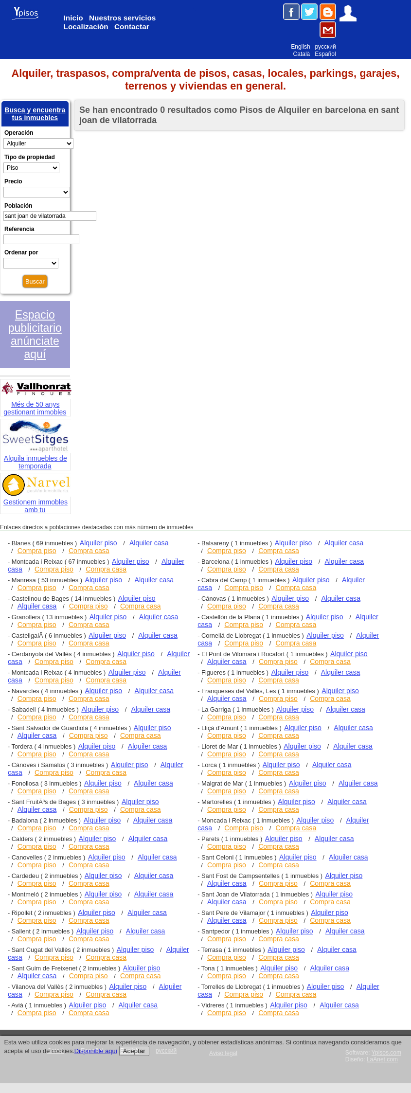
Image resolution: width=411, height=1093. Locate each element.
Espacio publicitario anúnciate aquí (35, 334)
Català (301, 54)
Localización (86, 26)
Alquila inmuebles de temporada (36, 458)
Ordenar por (21, 252)
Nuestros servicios (122, 18)
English (300, 46)
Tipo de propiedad (29, 157)
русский (325, 46)
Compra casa (89, 551)
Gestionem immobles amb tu (36, 501)
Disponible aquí (95, 1051)
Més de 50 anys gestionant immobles (36, 404)
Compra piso (37, 551)
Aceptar (134, 1051)
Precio (13, 181)
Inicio (73, 18)
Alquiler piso (98, 543)
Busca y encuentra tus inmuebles (34, 114)
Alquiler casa (149, 543)
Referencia (19, 229)
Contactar (131, 26)
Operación (18, 132)
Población (18, 205)
